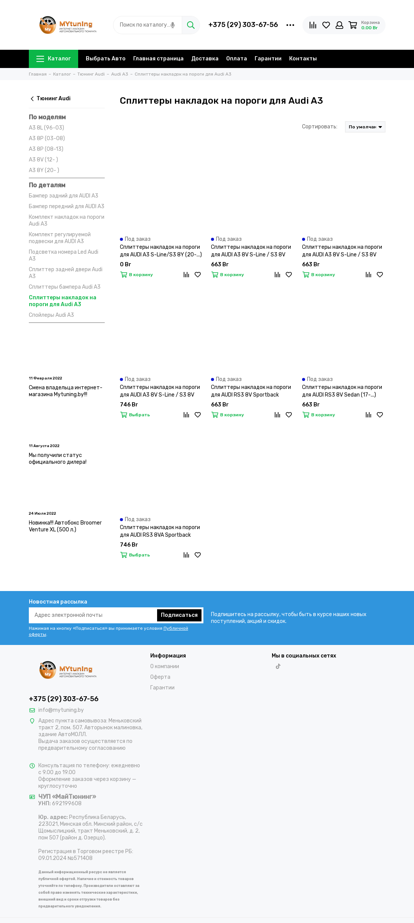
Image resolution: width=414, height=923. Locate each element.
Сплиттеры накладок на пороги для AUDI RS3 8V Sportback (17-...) (251, 391)
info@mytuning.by (61, 710)
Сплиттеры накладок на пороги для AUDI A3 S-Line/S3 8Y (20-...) (161, 251)
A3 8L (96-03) (46, 128)
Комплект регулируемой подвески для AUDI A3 (60, 238)
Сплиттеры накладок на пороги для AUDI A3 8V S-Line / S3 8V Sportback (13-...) (160, 391)
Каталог (53, 58)
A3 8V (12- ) (43, 159)
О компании (164, 666)
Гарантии (268, 58)
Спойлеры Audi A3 (51, 315)
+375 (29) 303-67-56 (243, 25)
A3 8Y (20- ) (44, 170)
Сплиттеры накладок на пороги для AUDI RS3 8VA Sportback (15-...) (160, 531)
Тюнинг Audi (50, 98)
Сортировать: (319, 126)
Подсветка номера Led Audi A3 (63, 255)
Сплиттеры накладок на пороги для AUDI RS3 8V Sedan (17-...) (342, 391)
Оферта (160, 677)
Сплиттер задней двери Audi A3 (65, 273)
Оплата (236, 58)
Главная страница (158, 58)
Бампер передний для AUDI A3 (66, 206)
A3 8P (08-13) (46, 149)
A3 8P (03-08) (47, 138)
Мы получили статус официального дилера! (58, 458)
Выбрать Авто (106, 58)
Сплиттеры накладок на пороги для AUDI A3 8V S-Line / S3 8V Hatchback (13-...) (342, 251)
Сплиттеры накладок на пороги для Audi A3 (62, 301)
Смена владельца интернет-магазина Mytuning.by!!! (65, 391)
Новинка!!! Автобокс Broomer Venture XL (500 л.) (65, 526)
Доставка (205, 58)
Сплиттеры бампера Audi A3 (65, 287)
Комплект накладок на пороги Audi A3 (66, 220)
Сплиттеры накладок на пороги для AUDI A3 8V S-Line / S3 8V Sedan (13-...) (251, 251)
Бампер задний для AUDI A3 (63, 196)
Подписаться (179, 615)
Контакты (303, 58)
